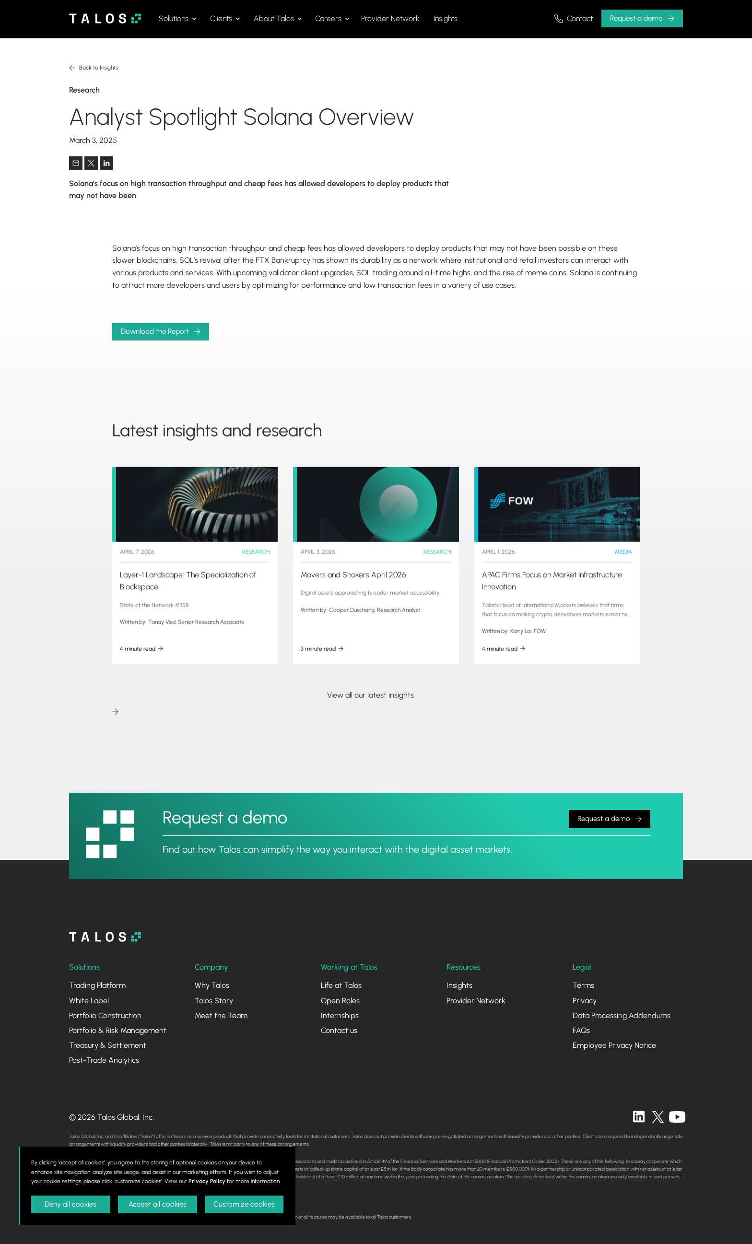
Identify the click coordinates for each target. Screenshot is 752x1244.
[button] (177, 18)
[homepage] (105, 937)
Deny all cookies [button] (70, 1204)
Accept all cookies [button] (158, 1204)
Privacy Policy (206, 1181)
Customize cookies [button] (244, 1204)
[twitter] (658, 1117)
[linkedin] (639, 1117)
